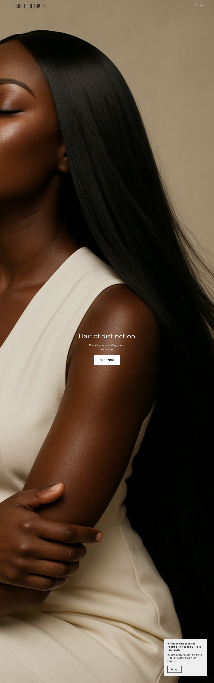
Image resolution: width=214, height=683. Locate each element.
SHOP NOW (107, 360)
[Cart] (203, 6)
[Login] (195, 6)
